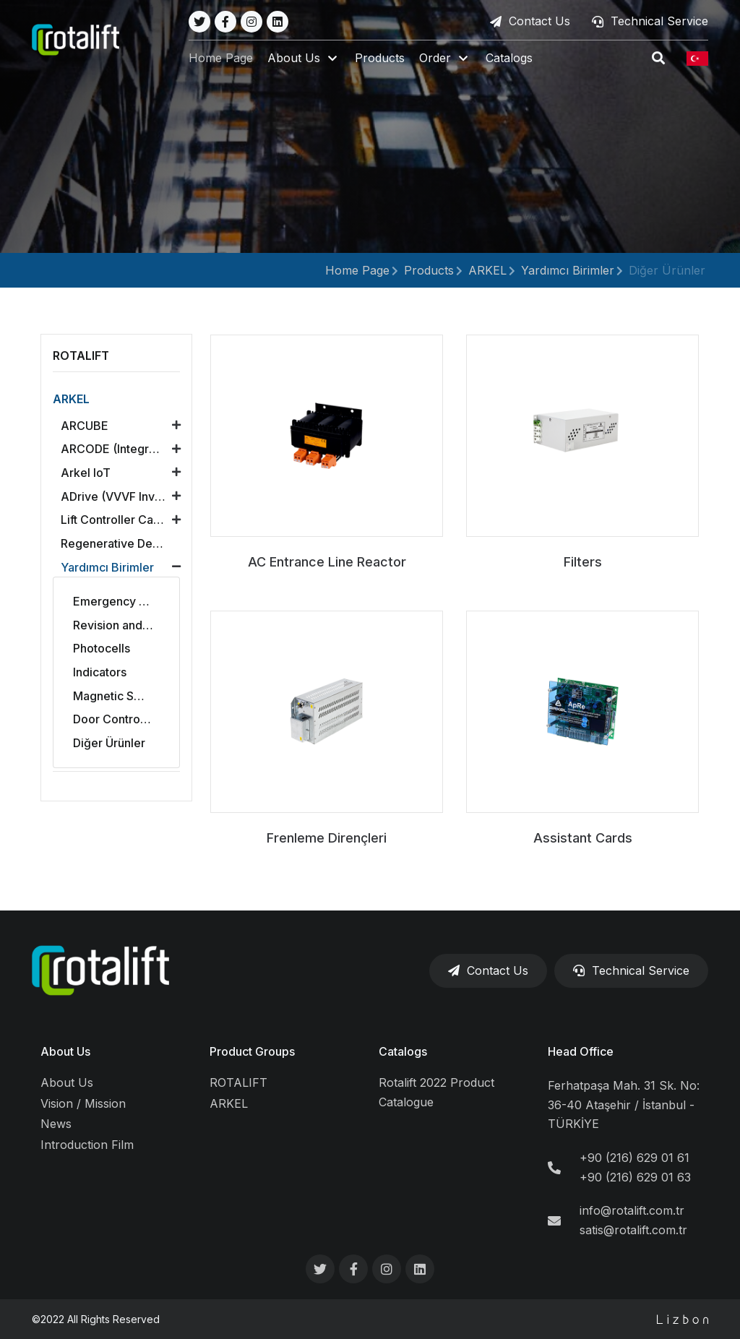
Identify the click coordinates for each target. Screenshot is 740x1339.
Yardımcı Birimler (567, 270)
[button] (310, 59)
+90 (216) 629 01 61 (634, 1157)
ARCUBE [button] (84, 425)
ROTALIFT (238, 1082)
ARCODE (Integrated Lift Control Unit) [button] (124, 449)
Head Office (581, 1051)
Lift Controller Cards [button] (116, 519)
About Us (65, 1051)
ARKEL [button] (71, 399)
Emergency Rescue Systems (124, 601)
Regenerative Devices (121, 543)
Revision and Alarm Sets (124, 625)
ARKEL (487, 270)
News (56, 1123)
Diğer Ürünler (667, 270)
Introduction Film (87, 1144)
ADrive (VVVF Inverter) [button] (123, 496)
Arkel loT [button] (86, 472)
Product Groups (252, 1051)
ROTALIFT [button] (81, 355)
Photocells (101, 648)
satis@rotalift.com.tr (633, 1230)
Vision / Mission (83, 1103)
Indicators (99, 672)
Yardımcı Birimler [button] (107, 567)
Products (386, 59)
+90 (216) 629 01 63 (635, 1177)
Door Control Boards (124, 719)
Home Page (227, 59)
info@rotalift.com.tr (632, 1210)
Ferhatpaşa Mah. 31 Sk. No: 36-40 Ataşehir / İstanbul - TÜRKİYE (624, 1104)
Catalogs (515, 59)
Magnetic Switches (124, 696)
